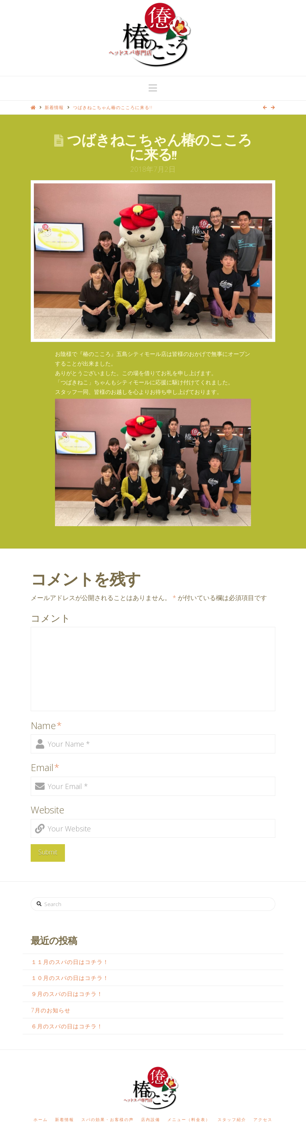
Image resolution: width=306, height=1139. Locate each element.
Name (46, 725)
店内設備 (150, 1119)
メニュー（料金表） (188, 1119)
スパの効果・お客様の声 (107, 1119)
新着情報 (54, 107)
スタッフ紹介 (232, 1119)
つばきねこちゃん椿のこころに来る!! (113, 107)
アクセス (263, 1119)
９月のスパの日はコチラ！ (67, 994)
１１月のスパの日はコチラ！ (70, 962)
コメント (51, 617)
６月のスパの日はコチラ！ (67, 1026)
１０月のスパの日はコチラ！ (70, 978)
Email (45, 767)
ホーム (40, 1119)
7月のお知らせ (51, 1010)
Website (47, 809)
